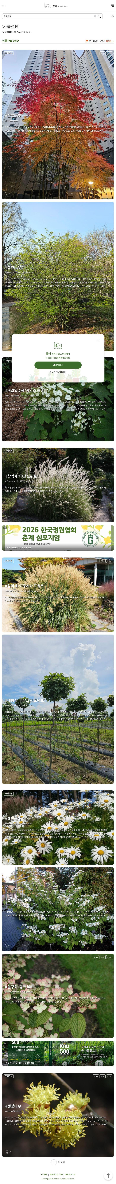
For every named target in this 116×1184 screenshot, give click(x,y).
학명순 (96, 41)
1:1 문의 (44, 1174)
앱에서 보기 (58, 365)
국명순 (102, 41)
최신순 (109, 41)
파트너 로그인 (70, 1174)
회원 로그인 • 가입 (56, 1174)
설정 (110, 16)
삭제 (95, 16)
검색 (99, 16)
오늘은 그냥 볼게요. (58, 372)
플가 (60, 6)
